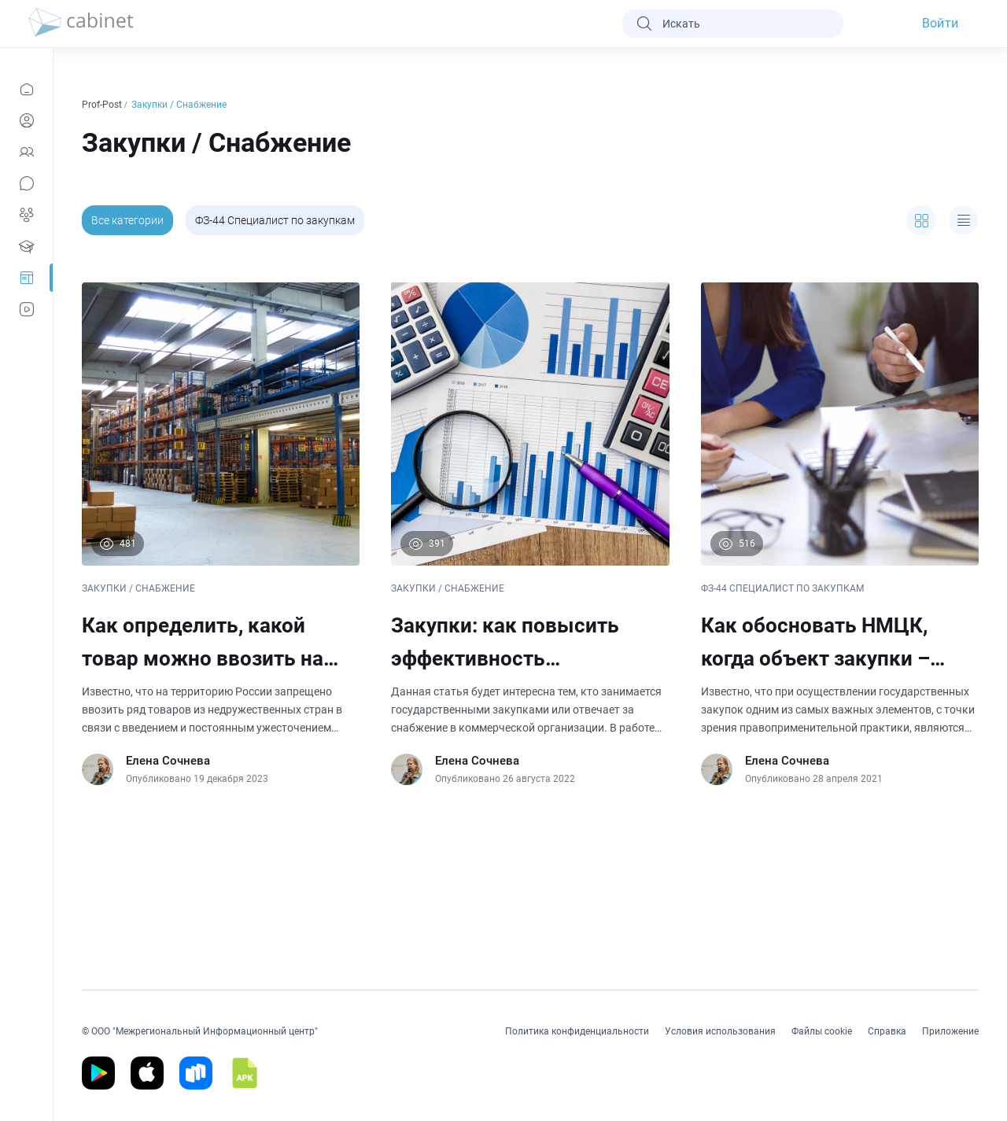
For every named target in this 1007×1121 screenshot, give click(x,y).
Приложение (950, 1031)
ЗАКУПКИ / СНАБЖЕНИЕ (138, 588)
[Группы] (26, 214)
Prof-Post (103, 104)
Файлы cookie (821, 1031)
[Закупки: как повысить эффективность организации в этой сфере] (530, 533)
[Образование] (26, 246)
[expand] (921, 220)
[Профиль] (26, 120)
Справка (887, 1031)
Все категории (127, 220)
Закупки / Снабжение (180, 104)
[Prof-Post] (26, 277)
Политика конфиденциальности (577, 1031)
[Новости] (26, 89)
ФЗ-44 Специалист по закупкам (275, 220)
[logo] (81, 23)
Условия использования (720, 1031)
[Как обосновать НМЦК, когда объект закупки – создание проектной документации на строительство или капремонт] (840, 533)
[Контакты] (26, 152)
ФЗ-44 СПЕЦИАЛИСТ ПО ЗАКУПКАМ (782, 588)
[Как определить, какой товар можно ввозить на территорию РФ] (221, 533)
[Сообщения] (26, 183)
